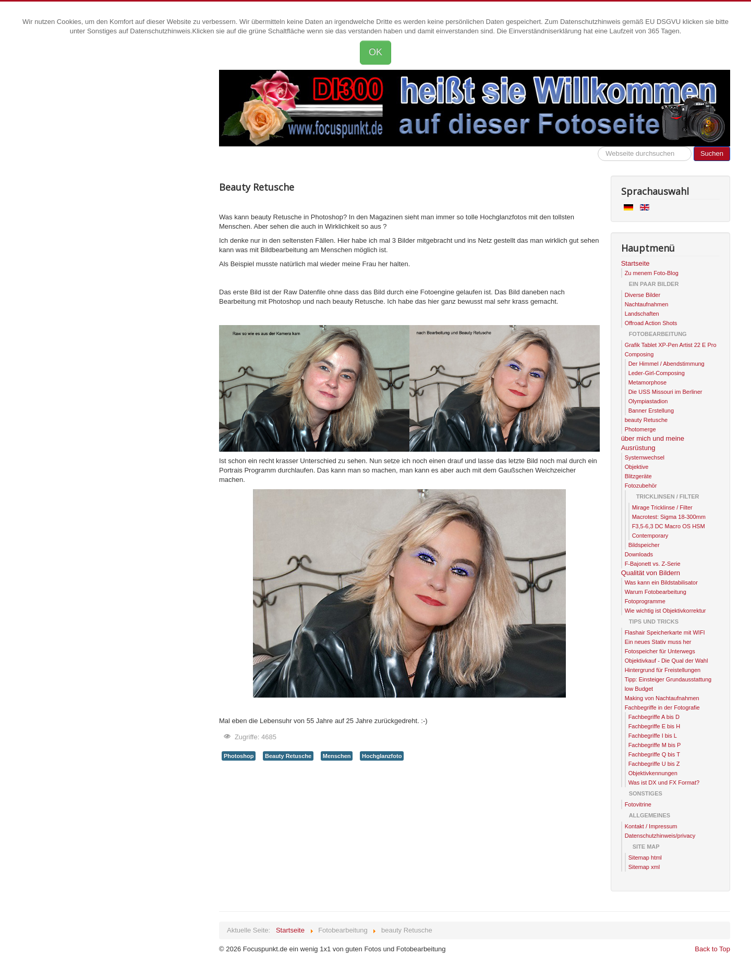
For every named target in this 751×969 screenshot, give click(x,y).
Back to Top (712, 949)
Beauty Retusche (288, 756)
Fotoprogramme (645, 601)
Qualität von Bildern (650, 573)
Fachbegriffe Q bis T (654, 754)
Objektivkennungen (652, 773)
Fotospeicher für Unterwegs (660, 651)
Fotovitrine (638, 804)
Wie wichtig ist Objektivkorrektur (665, 610)
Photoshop (238, 756)
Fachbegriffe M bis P (654, 745)
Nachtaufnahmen (647, 304)
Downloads (639, 554)
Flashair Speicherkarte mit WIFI (665, 632)
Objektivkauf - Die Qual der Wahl (666, 660)
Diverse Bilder (642, 295)
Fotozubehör (641, 485)
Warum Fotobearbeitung (655, 592)
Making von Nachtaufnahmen (662, 698)
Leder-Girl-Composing (656, 373)
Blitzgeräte (638, 476)
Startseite (635, 263)
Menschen (337, 756)
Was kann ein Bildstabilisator (661, 582)
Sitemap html (645, 857)
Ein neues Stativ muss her (658, 642)
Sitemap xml (644, 867)
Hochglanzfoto (382, 756)
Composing (639, 354)
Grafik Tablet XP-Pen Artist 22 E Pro (671, 345)
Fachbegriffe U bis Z (654, 764)
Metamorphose (647, 382)
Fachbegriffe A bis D (654, 717)
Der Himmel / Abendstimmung (666, 364)
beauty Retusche (646, 420)
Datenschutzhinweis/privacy (660, 836)
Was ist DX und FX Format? (664, 782)
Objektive (637, 467)
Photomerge (640, 429)
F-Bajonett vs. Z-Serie (653, 564)
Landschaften (642, 313)
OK (375, 52)
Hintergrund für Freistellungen (663, 670)
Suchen (711, 153)
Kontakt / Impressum (651, 826)
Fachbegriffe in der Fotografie (662, 707)
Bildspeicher (644, 545)
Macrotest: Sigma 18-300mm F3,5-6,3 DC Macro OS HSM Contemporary (669, 526)
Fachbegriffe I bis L (652, 735)
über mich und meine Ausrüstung (652, 443)
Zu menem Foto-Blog (652, 273)
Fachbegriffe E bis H (654, 726)
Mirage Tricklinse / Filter (662, 507)
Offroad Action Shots (651, 323)
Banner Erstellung (651, 410)
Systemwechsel (644, 457)
